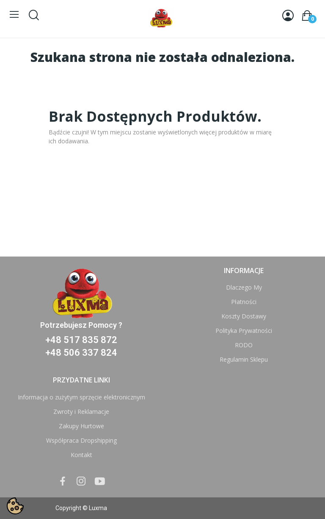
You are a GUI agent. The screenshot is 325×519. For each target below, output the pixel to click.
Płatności (243, 302)
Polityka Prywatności (243, 330)
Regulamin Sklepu (244, 359)
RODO (244, 345)
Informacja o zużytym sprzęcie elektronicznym (81, 397)
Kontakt (81, 455)
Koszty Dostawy (243, 316)
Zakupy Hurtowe (81, 426)
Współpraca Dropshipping (81, 440)
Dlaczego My (244, 287)
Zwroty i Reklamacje (81, 411)
